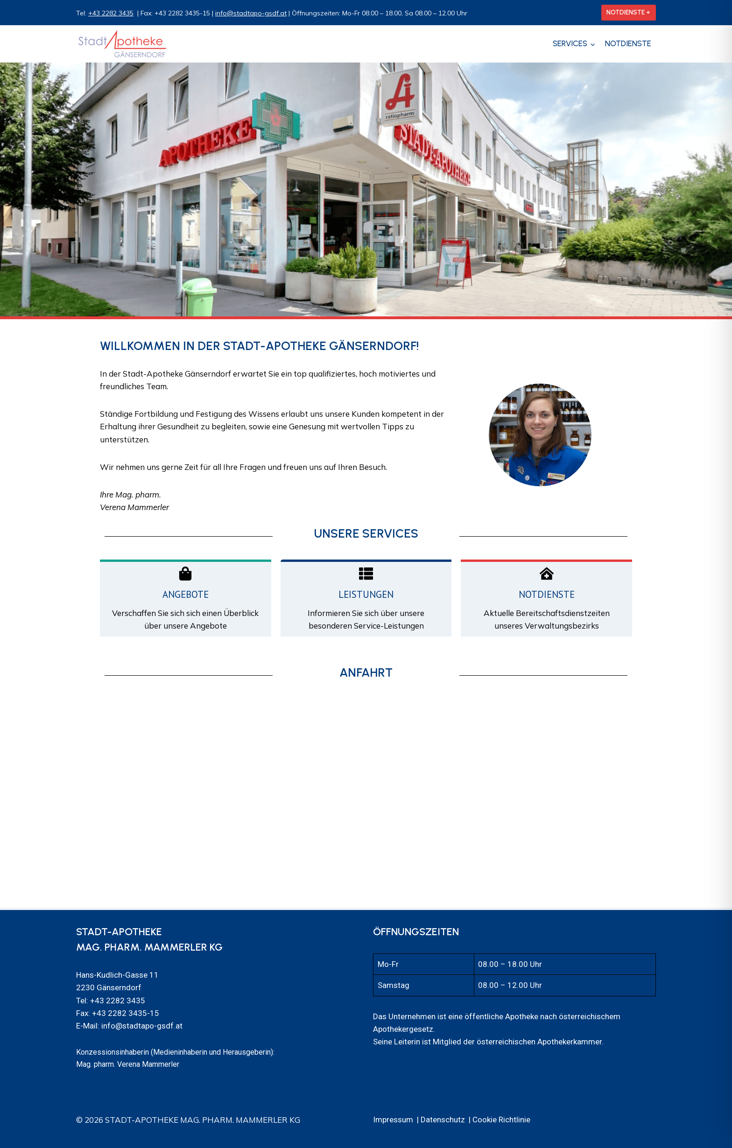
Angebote (185, 594)
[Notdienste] (547, 574)
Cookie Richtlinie (501, 1119)
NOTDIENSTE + (628, 12)
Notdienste (628, 43)
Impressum (393, 1119)
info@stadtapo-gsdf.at (251, 13)
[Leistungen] (366, 574)
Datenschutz (443, 1119)
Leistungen (366, 594)
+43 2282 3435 (111, 13)
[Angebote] (185, 574)
